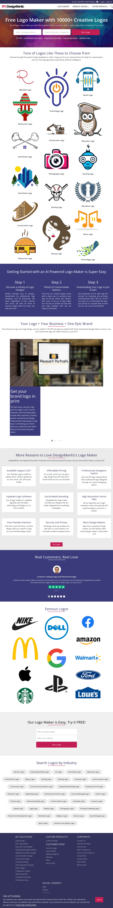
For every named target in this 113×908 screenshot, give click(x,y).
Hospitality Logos (79, 801)
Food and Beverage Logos (80, 793)
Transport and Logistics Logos (64, 823)
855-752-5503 (89, 2)
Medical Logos (49, 808)
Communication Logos (100, 779)
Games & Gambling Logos (35, 801)
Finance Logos (15, 801)
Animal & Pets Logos (12, 779)
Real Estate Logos (44, 815)
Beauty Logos (30, 779)
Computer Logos (80, 779)
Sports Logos (43, 823)
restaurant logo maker (52, 38)
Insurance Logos (97, 801)
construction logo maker (33, 38)
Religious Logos (62, 815)
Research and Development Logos (20, 815)
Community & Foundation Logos (41, 786)
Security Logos (79, 815)
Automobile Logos (74, 771)
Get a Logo (85, 32)
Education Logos (13, 793)
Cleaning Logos (63, 779)
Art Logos (58, 771)
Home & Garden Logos (58, 801)
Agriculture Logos (93, 771)
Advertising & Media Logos (39, 771)
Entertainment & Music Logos (54, 793)
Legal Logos (34, 808)
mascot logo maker (70, 38)
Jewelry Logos (18, 808)
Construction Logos (17, 786)
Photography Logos (67, 808)
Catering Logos (46, 779)
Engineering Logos (31, 793)
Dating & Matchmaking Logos (69, 786)
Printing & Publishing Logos (89, 808)
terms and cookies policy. (26, 905)
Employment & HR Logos (94, 786)
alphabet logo (84, 38)
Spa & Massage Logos (97, 815)
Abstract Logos (19, 771)
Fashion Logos (100, 793)
